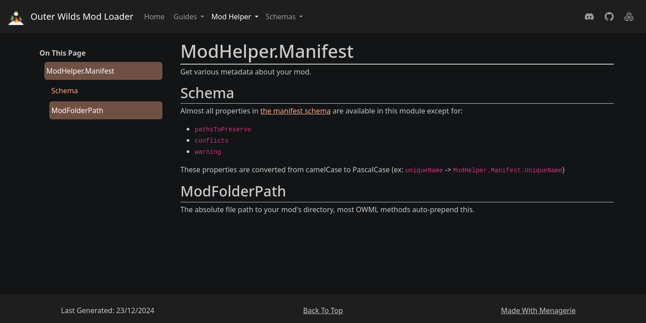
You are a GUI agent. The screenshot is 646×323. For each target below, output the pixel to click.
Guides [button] (186, 17)
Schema (64, 91)
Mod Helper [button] (232, 17)
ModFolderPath (77, 110)
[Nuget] (629, 16)
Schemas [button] (281, 17)
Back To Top (323, 310)
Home (154, 17)
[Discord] (589, 16)
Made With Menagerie (538, 310)
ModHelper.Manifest (80, 71)
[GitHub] (609, 16)
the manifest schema (295, 111)
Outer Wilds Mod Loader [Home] (69, 16)
